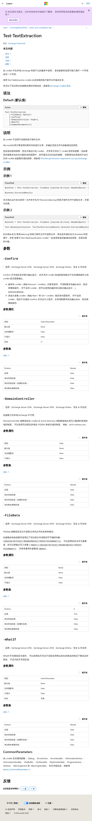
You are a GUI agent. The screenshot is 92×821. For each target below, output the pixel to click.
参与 (39, 809)
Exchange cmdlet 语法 (60, 85)
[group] (46, 190)
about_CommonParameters (15, 769)
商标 (7, 813)
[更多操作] (86, 28)
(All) (6, 355)
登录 (88, 3)
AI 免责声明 (10, 809)
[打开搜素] (82, 3)
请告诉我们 (13, 20)
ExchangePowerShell (18, 27)
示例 (8, 60)
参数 (8, 64)
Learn (5, 27)
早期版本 (21, 809)
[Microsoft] (46, 3)
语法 (8, 54)
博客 (30, 809)
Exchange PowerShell (16, 43)
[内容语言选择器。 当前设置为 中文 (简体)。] (12, 803)
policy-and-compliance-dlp (40, 27)
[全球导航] (2, 3)
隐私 (46, 809)
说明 (7, 57)
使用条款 (74, 809)
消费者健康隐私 (59, 809)
